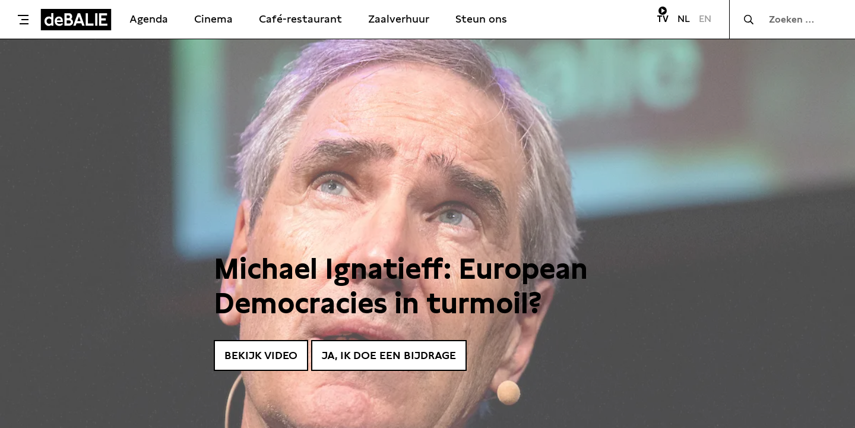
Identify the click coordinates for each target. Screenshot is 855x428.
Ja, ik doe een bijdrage (389, 355)
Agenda (148, 18)
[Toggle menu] (23, 19)
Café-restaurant (300, 18)
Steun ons (481, 18)
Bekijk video (260, 355)
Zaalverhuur (398, 18)
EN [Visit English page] (705, 18)
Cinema (213, 18)
